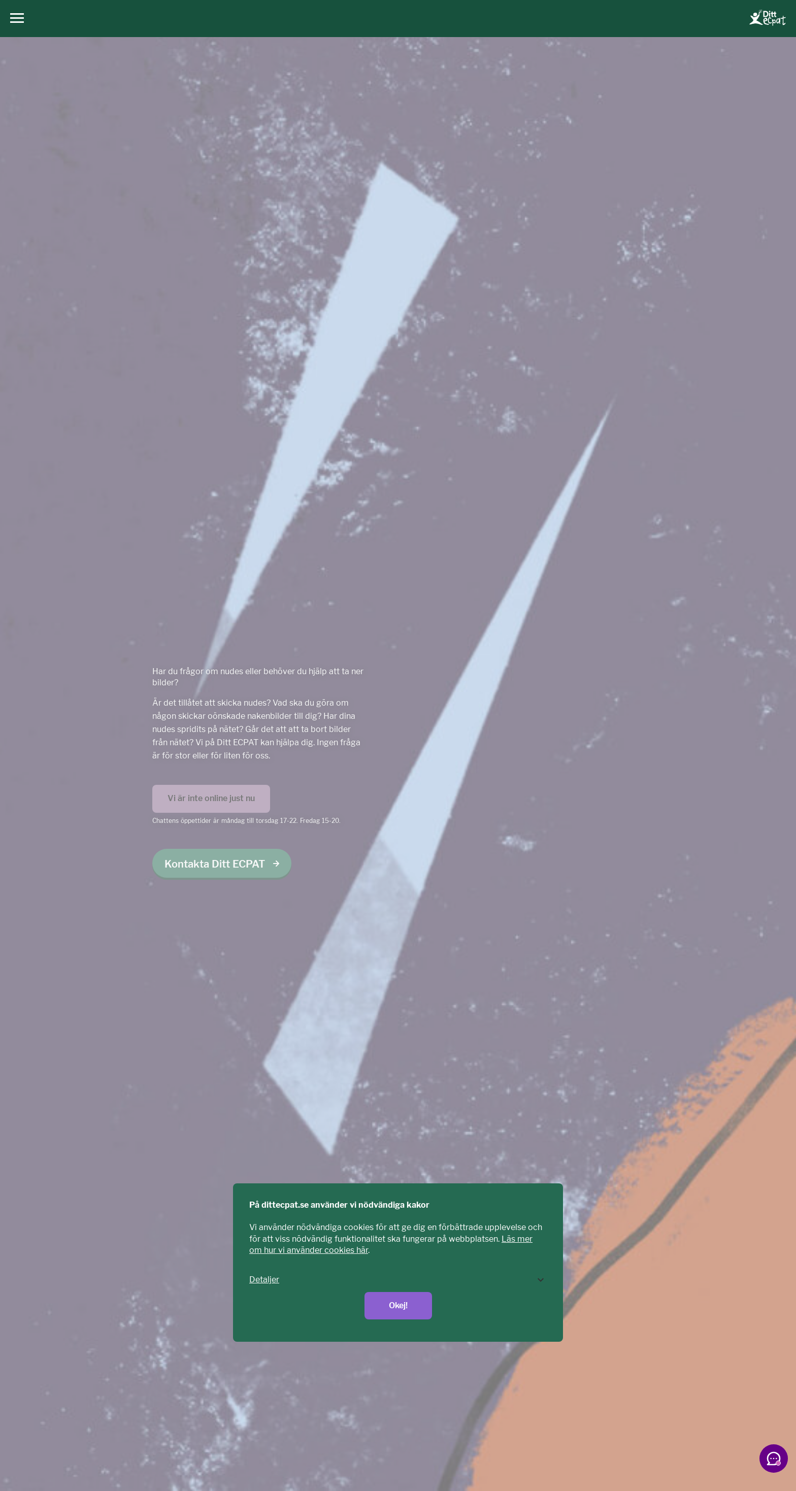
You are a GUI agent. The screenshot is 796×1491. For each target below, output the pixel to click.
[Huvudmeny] (14, 18)
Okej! (398, 1305)
